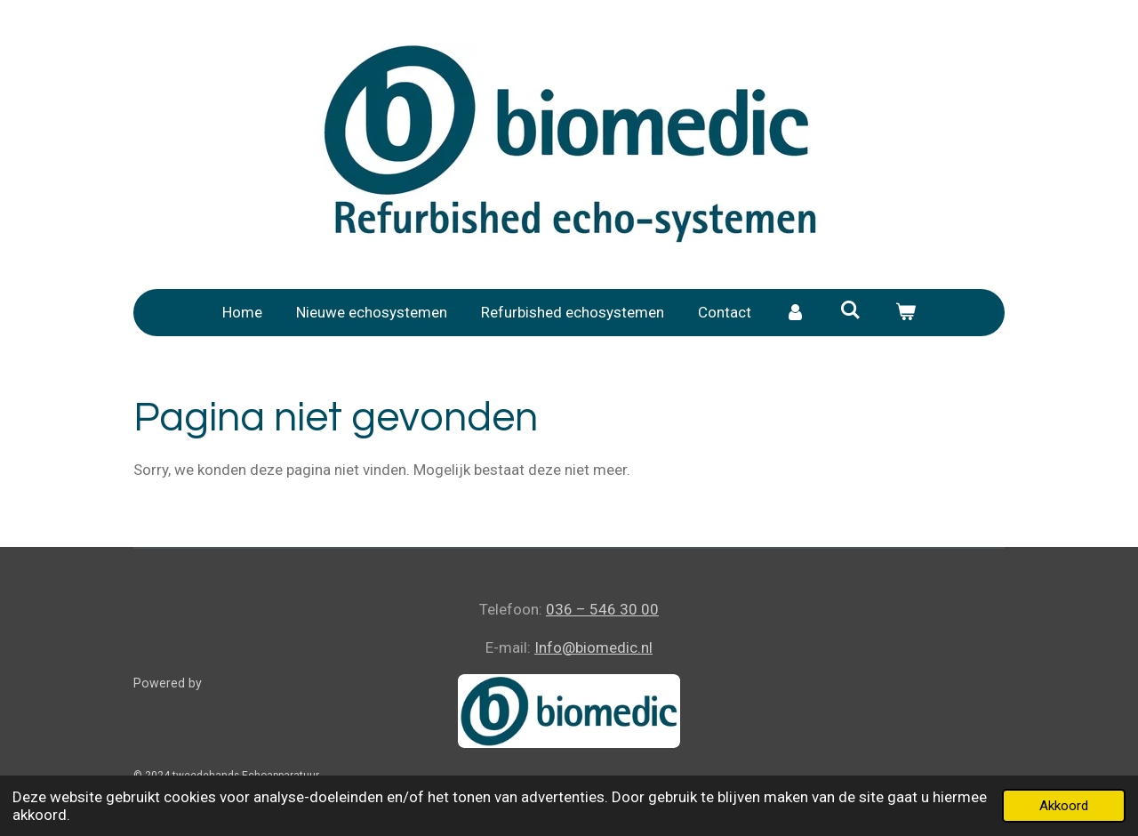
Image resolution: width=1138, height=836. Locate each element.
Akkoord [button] (1063, 806)
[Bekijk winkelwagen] (905, 313)
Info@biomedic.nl (593, 647)
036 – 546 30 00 (602, 609)
